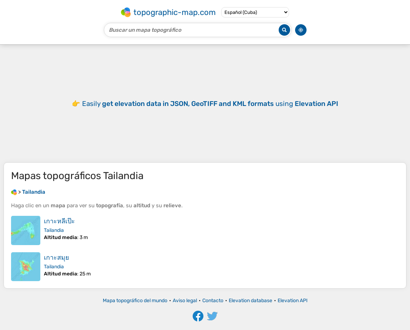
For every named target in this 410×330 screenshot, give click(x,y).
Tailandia (54, 230)
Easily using (210, 104)
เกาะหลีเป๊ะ (59, 221)
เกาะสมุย (56, 258)
